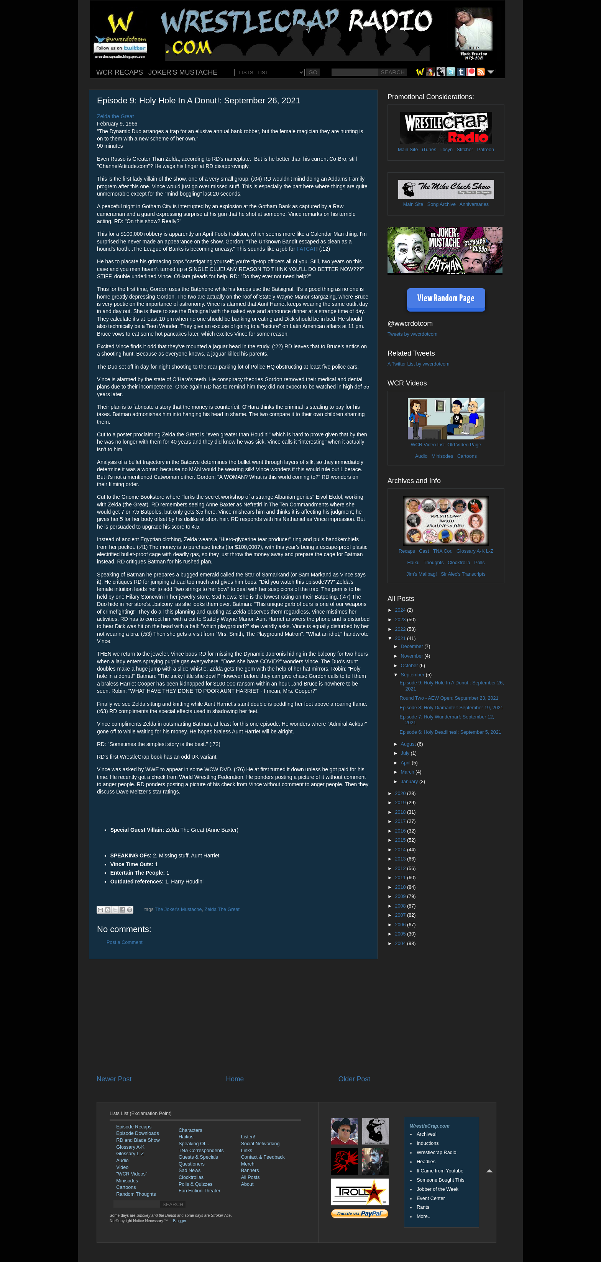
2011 (401, 877)
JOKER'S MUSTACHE (182, 72)
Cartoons (467, 456)
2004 (401, 943)
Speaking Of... (194, 1143)
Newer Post (114, 1079)
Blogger (179, 1221)
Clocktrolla (459, 562)
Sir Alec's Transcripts (463, 574)
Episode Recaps (133, 1127)
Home (235, 1079)
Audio (421, 456)
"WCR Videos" (131, 1174)
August (409, 744)
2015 (401, 840)
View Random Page (446, 298)
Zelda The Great (222, 909)
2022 (401, 629)
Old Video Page (464, 444)
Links (246, 1150)
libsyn (446, 149)
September (413, 675)
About (247, 1184)
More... (424, 1216)
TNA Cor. (442, 551)
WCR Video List (428, 444)
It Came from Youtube (440, 1171)
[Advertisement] (233, 1016)
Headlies (426, 1161)
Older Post (354, 1079)
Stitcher (465, 149)
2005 (401, 934)
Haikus (186, 1137)
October (410, 665)
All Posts (250, 1177)
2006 (401, 924)
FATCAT (306, 249)
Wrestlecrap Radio (436, 1152)
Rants (423, 1207)
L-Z (489, 551)
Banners (250, 1170)
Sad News (189, 1170)
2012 (401, 868)
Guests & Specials (198, 1157)
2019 (401, 802)
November (413, 656)
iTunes (429, 149)
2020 (401, 793)
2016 (401, 831)
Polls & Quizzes (195, 1184)
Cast (424, 551)
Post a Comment (125, 942)
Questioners (192, 1164)
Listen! (248, 1137)
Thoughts (434, 562)
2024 (401, 610)
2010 (401, 887)
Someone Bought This (440, 1180)
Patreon (485, 149)
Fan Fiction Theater (199, 1190)
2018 (401, 812)
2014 (401, 849)
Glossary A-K (470, 551)
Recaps (407, 551)
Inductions (427, 1143)
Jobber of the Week (437, 1189)
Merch (248, 1164)
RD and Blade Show (137, 1140)
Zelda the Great (115, 116)
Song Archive (441, 204)
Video (122, 1167)
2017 (401, 821)
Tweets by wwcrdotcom (412, 334)
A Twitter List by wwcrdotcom (418, 364)
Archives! (427, 1134)
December (413, 646)
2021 (401, 638)
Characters (190, 1130)
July (406, 753)
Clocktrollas (191, 1177)
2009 (401, 896)
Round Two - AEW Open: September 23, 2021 (448, 698)
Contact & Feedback (263, 1157)
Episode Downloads (137, 1133)
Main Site (408, 149)
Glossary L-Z (130, 1153)
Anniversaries (474, 204)
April (406, 763)
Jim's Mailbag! (421, 574)
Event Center (431, 1198)
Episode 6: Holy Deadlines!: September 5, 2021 (450, 732)
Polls (479, 562)
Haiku (413, 562)
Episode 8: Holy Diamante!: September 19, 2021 (451, 707)
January (410, 781)
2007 (401, 915)
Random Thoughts (136, 1194)
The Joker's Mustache (178, 909)
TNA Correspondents (201, 1150)
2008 (401, 906)
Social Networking (260, 1143)
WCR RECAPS (119, 72)
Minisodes (442, 456)
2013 (401, 859)
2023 (401, 619)
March (408, 772)
